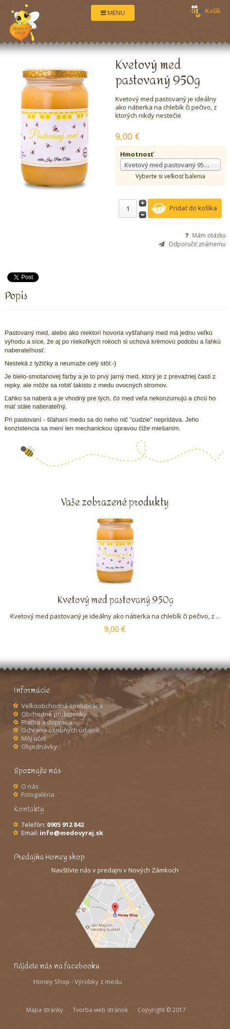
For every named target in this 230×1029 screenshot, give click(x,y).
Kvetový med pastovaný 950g (115, 600)
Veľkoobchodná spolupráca (62, 705)
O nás (30, 786)
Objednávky (39, 746)
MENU (113, 12)
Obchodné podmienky (54, 714)
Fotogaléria (37, 794)
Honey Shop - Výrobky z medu (77, 981)
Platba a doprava (46, 722)
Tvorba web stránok (100, 1010)
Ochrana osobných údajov (60, 730)
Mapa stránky (44, 1010)
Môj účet (33, 738)
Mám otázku (209, 235)
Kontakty (29, 809)
